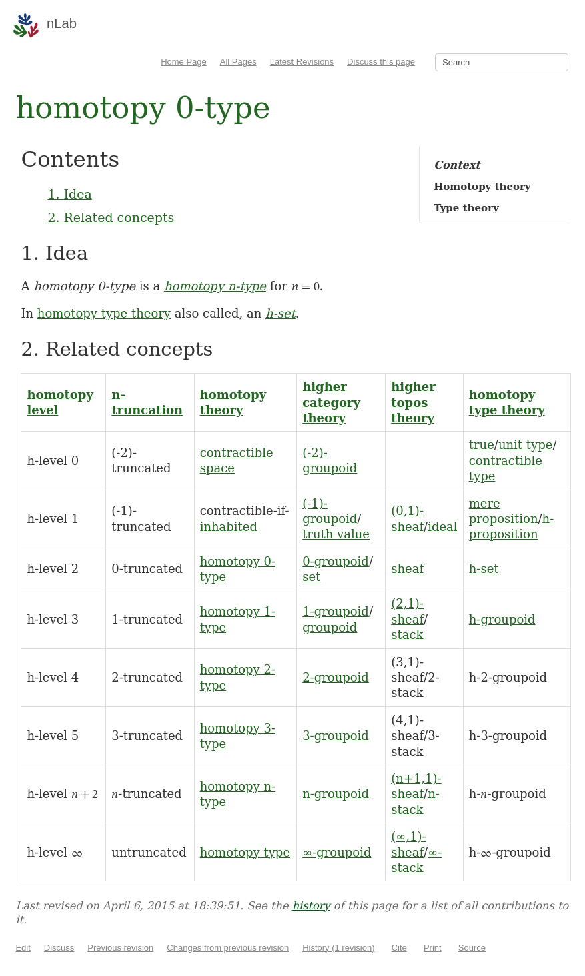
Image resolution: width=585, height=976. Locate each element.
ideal (442, 527)
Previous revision (120, 948)
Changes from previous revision (228, 948)
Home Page (184, 62)
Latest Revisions (302, 62)
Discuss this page (381, 62)
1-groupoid (335, 611)
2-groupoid (335, 677)
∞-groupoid (336, 852)
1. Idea (69, 194)
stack (407, 635)
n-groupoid (335, 794)
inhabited (228, 527)
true (481, 445)
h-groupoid (502, 619)
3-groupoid (335, 735)
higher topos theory (413, 402)
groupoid (329, 627)
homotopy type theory (104, 313)
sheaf (407, 569)
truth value (336, 534)
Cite (399, 948)
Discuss (59, 948)
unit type (525, 445)
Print (433, 948)
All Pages (238, 62)
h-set (280, 313)
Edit (22, 948)
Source (472, 948)
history (311, 905)
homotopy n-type (215, 286)
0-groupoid (335, 561)
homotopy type (245, 852)
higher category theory (331, 402)
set (311, 577)
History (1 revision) (338, 948)
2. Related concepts (110, 217)
